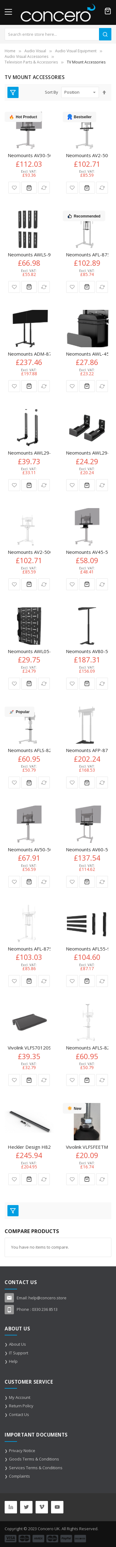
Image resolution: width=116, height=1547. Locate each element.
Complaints (19, 1476)
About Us (17, 1344)
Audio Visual (35, 51)
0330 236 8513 (45, 1309)
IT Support (18, 1353)
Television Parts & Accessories (31, 62)
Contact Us (19, 1414)
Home (10, 51)
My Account (19, 1397)
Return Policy (21, 1406)
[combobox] (58, 34)
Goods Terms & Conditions (34, 1459)
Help (13, 1361)
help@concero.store (47, 1298)
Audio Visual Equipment (76, 51)
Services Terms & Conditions (35, 1467)
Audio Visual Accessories (26, 56)
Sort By (51, 92)
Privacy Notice (22, 1450)
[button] (14, 188)
